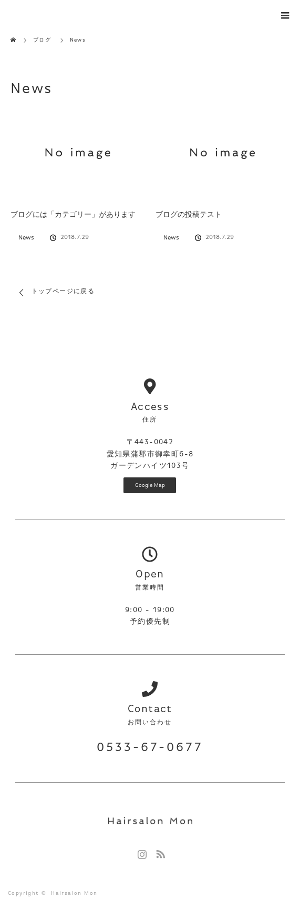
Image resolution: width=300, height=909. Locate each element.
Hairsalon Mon (74, 893)
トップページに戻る (63, 291)
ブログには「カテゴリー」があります (73, 214)
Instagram (141, 852)
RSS (159, 852)
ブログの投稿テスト (189, 214)
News (26, 238)
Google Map (150, 485)
